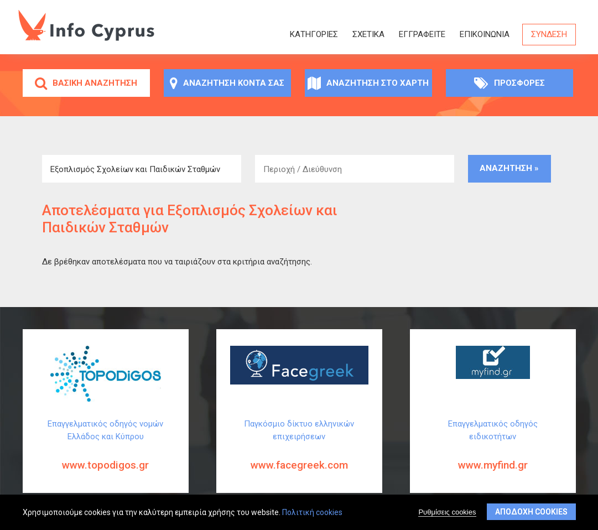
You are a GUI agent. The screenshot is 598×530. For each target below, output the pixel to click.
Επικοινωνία (484, 34)
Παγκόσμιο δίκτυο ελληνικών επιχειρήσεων (299, 454)
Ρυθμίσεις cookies (447, 513)
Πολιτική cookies (312, 513)
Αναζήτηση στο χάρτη (368, 83)
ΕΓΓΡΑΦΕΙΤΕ (422, 34)
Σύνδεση (549, 34)
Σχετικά (368, 34)
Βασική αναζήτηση (86, 83)
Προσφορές (509, 83)
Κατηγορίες (314, 34)
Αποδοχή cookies (531, 512)
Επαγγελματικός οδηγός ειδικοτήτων (493, 454)
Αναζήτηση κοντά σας (227, 83)
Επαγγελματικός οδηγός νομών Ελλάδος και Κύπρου (105, 454)
